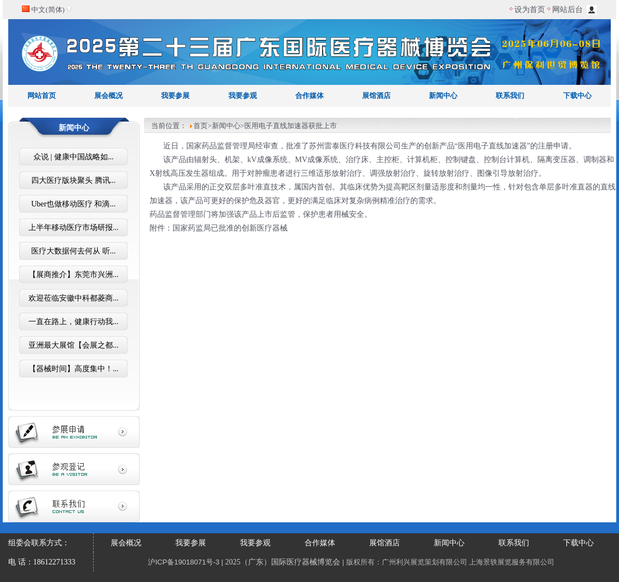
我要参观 (242, 95)
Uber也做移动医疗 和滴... (73, 204)
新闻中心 (443, 95)
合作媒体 (309, 95)
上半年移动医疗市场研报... (73, 227)
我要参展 (175, 95)
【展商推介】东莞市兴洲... (73, 274)
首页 (200, 126)
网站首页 (41, 95)
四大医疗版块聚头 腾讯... (73, 180)
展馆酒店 (376, 95)
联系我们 (510, 95)
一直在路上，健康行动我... (73, 322)
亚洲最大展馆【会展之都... (73, 345)
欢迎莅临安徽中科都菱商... (73, 298)
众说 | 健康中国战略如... (73, 157)
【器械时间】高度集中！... (73, 369)
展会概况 (108, 95)
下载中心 (577, 95)
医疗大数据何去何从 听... (73, 251)
